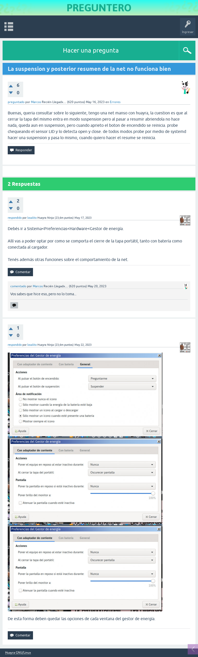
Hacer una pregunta (91, 50)
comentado (18, 286)
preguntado (16, 102)
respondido (15, 217)
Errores (115, 102)
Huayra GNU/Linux (18, 652)
